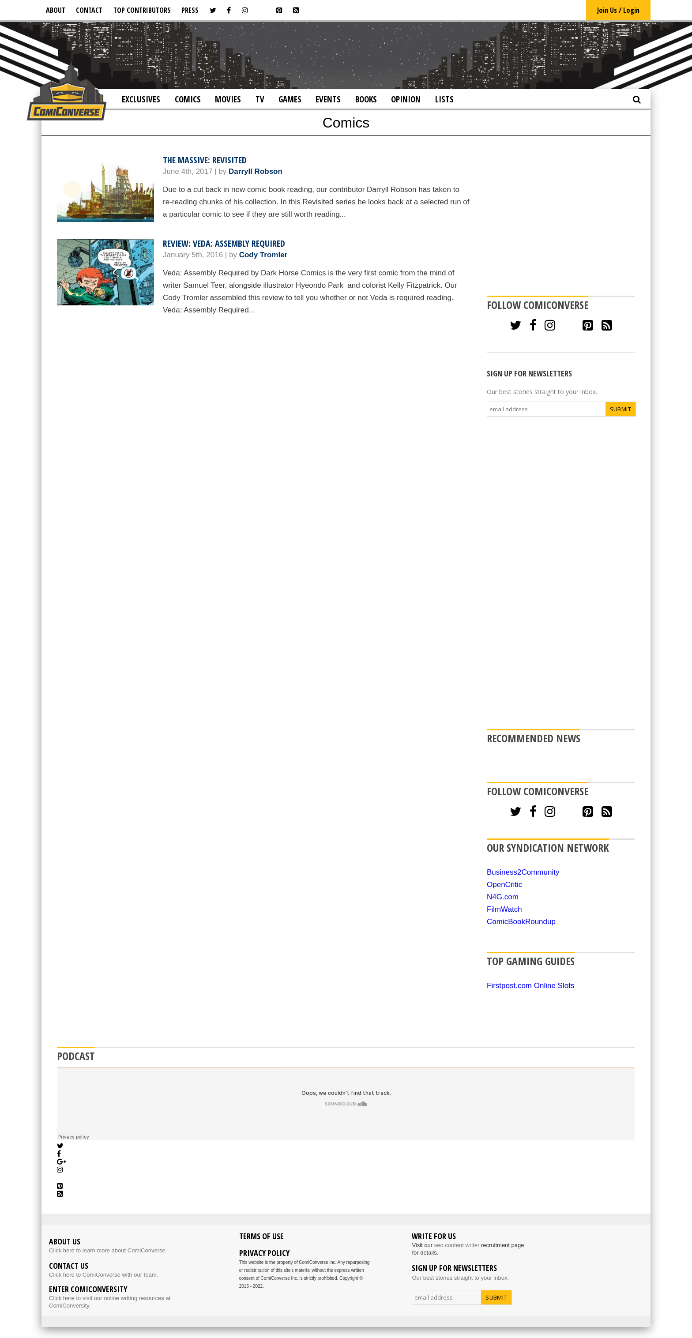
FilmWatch (504, 909)
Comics (188, 99)
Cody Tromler (263, 255)
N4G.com (503, 897)
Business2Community (523, 872)
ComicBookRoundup (521, 921)
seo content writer (457, 1245)
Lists (444, 99)
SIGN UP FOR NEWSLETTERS (529, 373)
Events (328, 99)
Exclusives (141, 99)
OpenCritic (504, 884)
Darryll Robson (255, 171)
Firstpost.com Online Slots (530, 985)
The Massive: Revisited (205, 160)
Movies (228, 99)
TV (260, 99)
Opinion (406, 99)
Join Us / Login (618, 10)
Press (190, 10)
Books (366, 99)
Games (289, 99)
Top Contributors (142, 10)
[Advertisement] (346, 55)
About (55, 10)
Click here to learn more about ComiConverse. (108, 1250)
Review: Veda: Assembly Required (224, 243)
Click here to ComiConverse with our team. (103, 1274)
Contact (89, 10)
